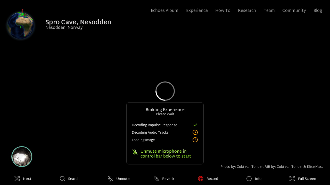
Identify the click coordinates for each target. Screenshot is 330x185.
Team (269, 11)
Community (294, 11)
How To (222, 11)
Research (247, 11)
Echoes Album (164, 11)
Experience (197, 11)
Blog (318, 11)
